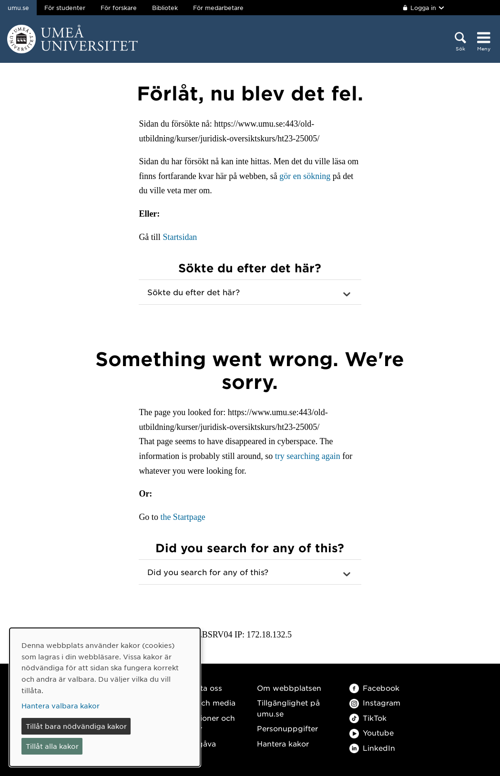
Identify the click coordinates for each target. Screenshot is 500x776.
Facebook (374, 687)
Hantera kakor (283, 743)
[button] (250, 292)
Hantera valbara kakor (60, 705)
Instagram (374, 702)
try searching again (307, 456)
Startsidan (180, 237)
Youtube (371, 732)
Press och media (204, 702)
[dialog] (105, 697)
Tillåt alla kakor (52, 746)
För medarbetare (218, 7)
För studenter (64, 7)
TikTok (368, 717)
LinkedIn (372, 747)
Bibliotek (165, 7)
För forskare (119, 7)
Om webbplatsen (289, 687)
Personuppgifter (287, 728)
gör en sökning (304, 176)
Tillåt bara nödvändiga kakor (76, 726)
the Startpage (182, 517)
